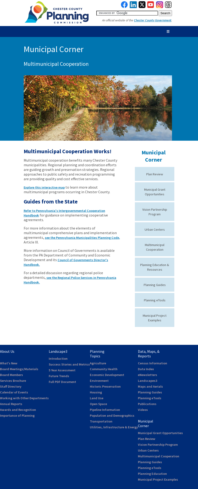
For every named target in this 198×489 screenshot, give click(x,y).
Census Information (152, 363)
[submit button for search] (165, 13)
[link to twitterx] (142, 7)
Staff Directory (10, 386)
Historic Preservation (105, 386)
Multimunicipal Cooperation (158, 456)
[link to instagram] (160, 7)
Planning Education (152, 474)
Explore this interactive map (44, 187)
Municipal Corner (154, 156)
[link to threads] (168, 7)
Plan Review (154, 174)
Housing (96, 392)
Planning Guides (155, 285)
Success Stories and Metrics (69, 364)
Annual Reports (11, 404)
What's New (8, 363)
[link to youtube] (150, 7)
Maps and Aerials (150, 386)
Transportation (101, 421)
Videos (143, 410)
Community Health (103, 369)
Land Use (96, 398)
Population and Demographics (112, 415)
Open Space (98, 404)
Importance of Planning (17, 415)
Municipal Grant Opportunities (160, 433)
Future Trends (59, 376)
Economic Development (107, 375)
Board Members (11, 375)
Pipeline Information (105, 410)
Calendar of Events (14, 392)
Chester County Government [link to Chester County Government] (152, 20)
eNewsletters (147, 375)
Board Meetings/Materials (19, 369)
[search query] (127, 13)
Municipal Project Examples (158, 479)
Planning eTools (155, 300)
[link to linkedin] (133, 7)
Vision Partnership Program (158, 444)
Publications (147, 404)
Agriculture (98, 363)
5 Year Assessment (62, 370)
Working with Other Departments (24, 398)
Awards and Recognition (18, 410)
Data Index (146, 369)
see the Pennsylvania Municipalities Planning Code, (82, 238)
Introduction (58, 358)
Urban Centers (155, 229)
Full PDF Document (62, 382)
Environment (99, 381)
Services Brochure (13, 381)
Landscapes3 (147, 381)
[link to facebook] (124, 7)
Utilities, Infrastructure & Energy (114, 427)
